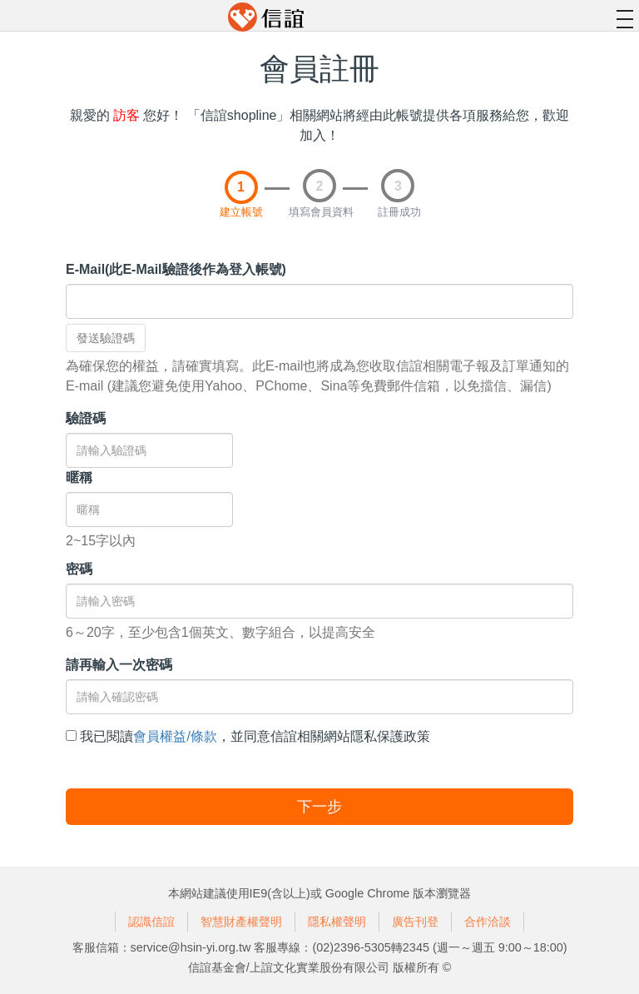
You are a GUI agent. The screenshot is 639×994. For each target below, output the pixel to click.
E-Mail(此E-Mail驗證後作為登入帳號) (176, 269)
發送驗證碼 (106, 338)
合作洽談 (487, 921)
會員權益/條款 (174, 736)
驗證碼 (86, 418)
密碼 (79, 569)
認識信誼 (151, 921)
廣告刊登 (415, 921)
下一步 (319, 806)
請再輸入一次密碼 (119, 665)
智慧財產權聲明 (241, 921)
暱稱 (79, 477)
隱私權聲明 (337, 921)
